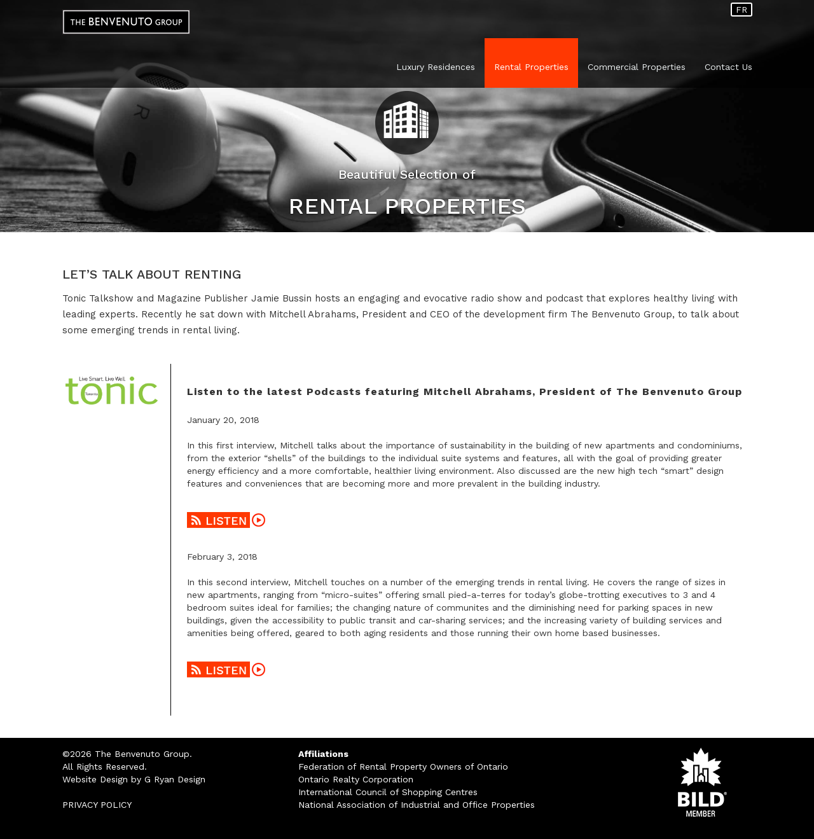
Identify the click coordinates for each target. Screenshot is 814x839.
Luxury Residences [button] (435, 67)
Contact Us (728, 67)
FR (741, 9)
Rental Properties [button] (531, 67)
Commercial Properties (637, 67)
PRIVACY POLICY (97, 805)
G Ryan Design (174, 779)
